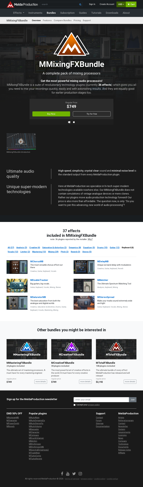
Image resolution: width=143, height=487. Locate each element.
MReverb (11, 426)
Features (47, 20)
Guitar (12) (115, 247)
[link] (62, 473)
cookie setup (112, 479)
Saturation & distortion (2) (54, 247)
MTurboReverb (35, 459)
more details (41, 382)
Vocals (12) (13, 252)
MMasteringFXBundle (19, 362)
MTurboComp (35, 456)
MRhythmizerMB (36, 447)
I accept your (88, 405)
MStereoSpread (105, 297)
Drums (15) (102, 247)
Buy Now (51, 114)
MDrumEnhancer (36, 438)
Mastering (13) (39, 252)
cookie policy (99, 479)
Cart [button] (131, 4)
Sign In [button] (92, 4)
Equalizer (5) (89, 247)
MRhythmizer (35, 444)
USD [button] (120, 4)
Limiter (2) (25, 252)
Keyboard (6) (128, 247)
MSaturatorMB (38, 297)
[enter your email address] (101, 399)
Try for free (92, 114)
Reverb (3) (75, 252)
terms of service (72, 479)
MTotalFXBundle (105, 362)
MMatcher (102, 280)
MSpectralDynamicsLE (39, 450)
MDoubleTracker (39, 280)
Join (133, 399)
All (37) (11, 247)
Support (87, 20)
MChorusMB (36, 261)
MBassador (34, 429)
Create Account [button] (107, 4)
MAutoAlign (34, 417)
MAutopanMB (13, 417)
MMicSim (33, 441)
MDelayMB (103, 261)
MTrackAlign (34, 453)
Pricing (77, 20)
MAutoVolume (35, 426)
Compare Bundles (63, 20)
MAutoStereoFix (36, 423)
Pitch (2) (65, 252)
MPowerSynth (13, 423)
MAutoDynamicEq (37, 420)
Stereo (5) (87, 252)
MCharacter (12, 420)
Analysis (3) (21, 247)
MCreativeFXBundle (62, 362)
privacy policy (94, 405)
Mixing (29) (53, 252)
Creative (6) (34, 247)
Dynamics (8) (75, 247)
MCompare (34, 435)
